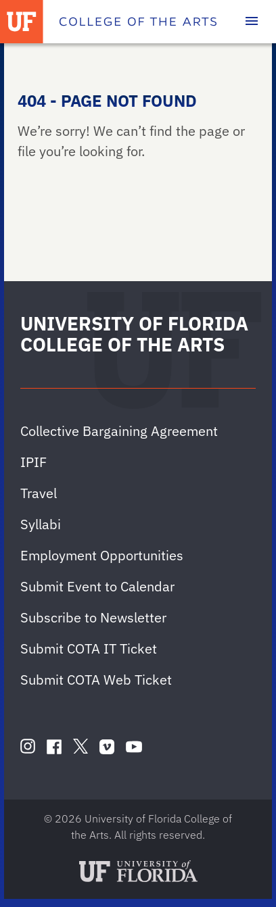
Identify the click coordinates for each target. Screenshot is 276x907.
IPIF (33, 462)
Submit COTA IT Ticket (88, 648)
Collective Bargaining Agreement (119, 431)
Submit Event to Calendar (97, 586)
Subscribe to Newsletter (93, 617)
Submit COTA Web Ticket (96, 679)
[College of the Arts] (138, 21)
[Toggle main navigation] (252, 21)
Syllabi (40, 524)
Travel (38, 493)
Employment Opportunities (101, 555)
